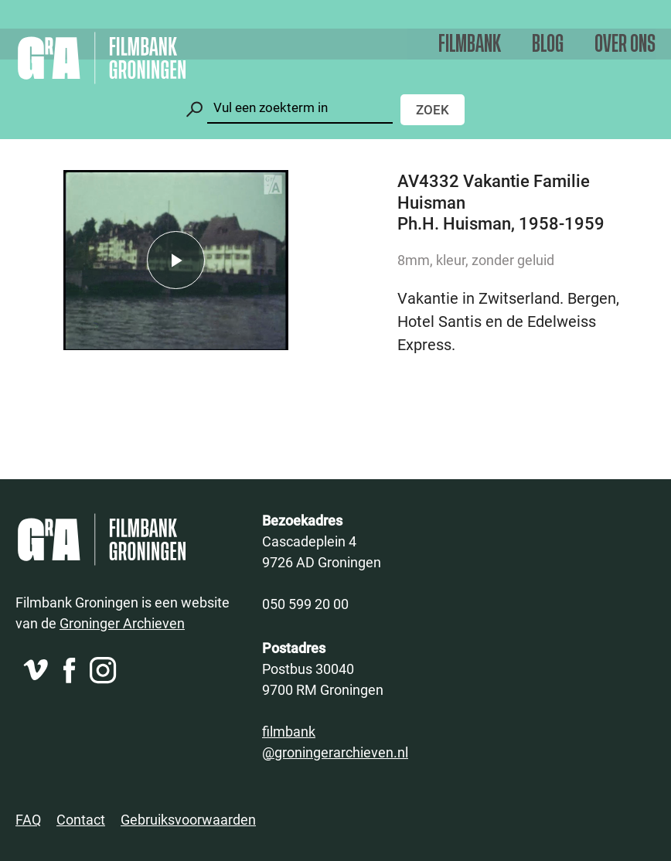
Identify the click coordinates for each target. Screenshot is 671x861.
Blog (548, 44)
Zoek (432, 109)
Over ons (625, 44)
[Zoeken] (300, 108)
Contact (80, 819)
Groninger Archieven (122, 623)
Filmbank (469, 44)
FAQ (28, 819)
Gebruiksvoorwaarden (188, 819)
